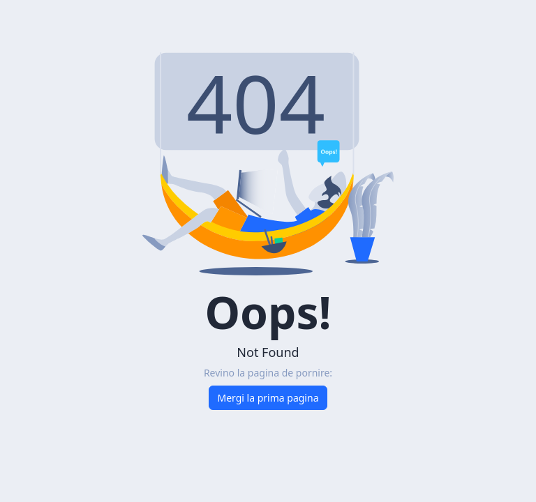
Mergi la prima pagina (268, 397)
